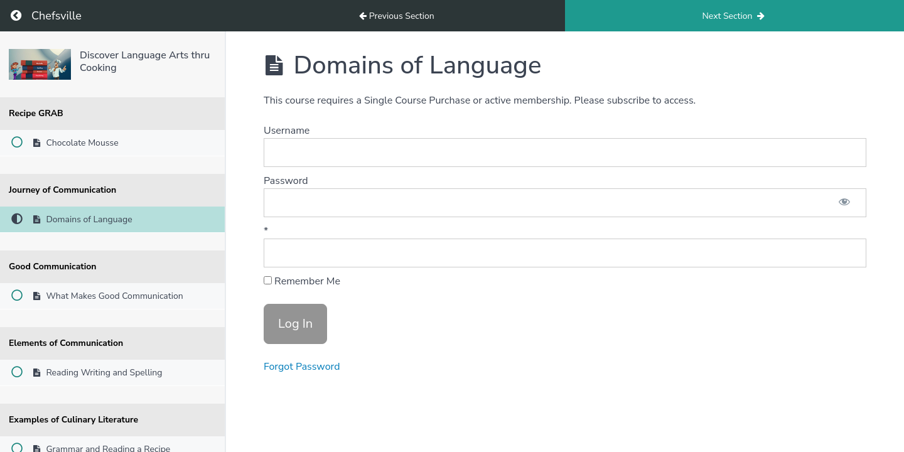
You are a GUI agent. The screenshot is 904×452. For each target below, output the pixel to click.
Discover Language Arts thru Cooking (145, 61)
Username (286, 130)
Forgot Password (302, 367)
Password (286, 181)
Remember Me (302, 281)
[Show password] (844, 202)
